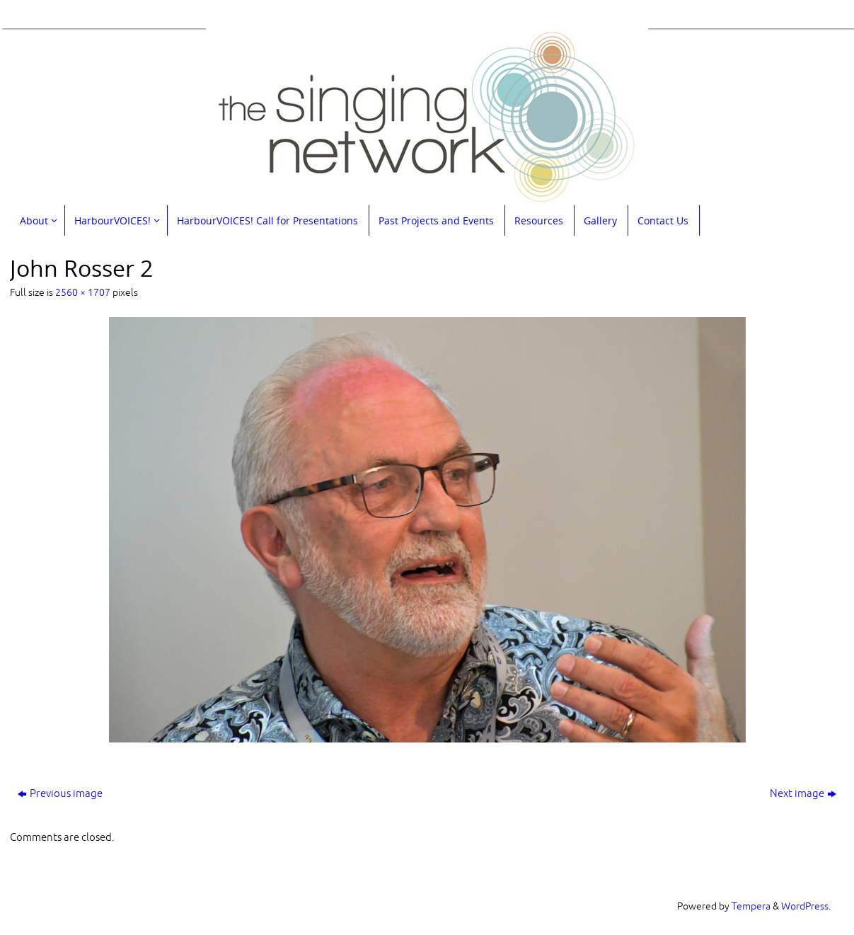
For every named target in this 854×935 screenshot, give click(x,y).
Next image (803, 794)
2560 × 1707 (82, 293)
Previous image (60, 794)
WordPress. (806, 906)
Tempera (751, 906)
